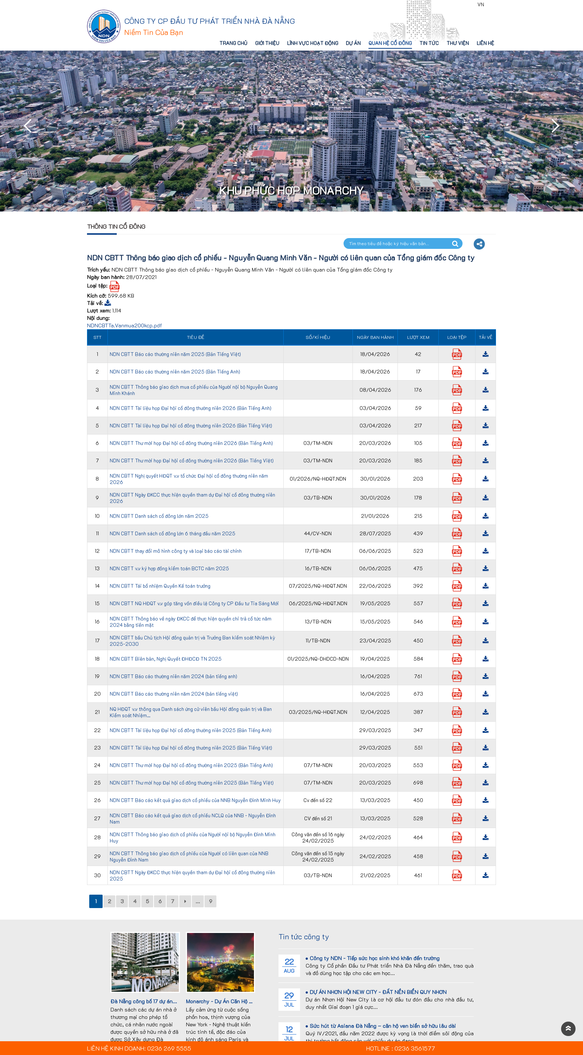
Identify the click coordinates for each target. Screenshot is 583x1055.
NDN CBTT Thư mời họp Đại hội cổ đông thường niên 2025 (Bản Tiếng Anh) (191, 765)
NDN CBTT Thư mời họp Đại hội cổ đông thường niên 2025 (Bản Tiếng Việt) (192, 782)
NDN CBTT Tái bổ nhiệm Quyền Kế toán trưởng (160, 586)
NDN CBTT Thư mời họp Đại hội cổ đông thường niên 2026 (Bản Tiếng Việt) (192, 460)
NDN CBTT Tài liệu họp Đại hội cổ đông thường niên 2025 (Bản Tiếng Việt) (191, 747)
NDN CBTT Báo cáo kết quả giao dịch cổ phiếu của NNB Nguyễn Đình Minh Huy (195, 800)
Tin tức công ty (303, 936)
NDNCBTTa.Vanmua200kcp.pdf (124, 325)
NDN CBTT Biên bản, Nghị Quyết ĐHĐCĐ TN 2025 (166, 658)
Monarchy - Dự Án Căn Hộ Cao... (224, 1001)
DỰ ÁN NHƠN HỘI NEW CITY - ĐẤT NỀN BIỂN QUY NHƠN (376, 991)
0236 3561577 (453, 4)
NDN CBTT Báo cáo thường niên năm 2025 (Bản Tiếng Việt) (175, 354)
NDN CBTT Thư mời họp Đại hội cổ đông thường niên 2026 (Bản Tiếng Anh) (191, 443)
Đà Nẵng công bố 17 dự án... (143, 1001)
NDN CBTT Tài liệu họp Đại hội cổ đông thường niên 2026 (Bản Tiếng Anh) (190, 408)
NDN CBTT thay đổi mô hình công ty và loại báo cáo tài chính (176, 551)
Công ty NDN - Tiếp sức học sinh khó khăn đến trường (372, 958)
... (198, 901)
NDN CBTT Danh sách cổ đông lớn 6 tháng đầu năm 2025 (172, 533)
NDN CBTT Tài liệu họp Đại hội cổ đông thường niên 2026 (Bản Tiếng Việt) (191, 425)
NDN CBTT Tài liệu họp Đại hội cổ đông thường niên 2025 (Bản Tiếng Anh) (190, 730)
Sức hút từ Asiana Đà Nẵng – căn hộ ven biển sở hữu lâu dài (381, 1025)
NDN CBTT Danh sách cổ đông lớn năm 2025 (159, 516)
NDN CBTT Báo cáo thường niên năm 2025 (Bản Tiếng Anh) (175, 371)
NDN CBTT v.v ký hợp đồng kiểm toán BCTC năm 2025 (169, 568)
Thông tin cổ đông (116, 226)
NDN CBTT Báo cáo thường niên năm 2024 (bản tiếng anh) (173, 676)
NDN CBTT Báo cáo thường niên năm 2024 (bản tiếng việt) (174, 693)
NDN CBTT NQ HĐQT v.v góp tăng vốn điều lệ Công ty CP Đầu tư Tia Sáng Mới (194, 603)
